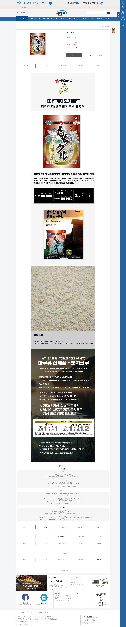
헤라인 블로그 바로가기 (20, 12)
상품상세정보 (26, 66)
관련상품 (45, 66)
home (88, 27)
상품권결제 (99, 18)
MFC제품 (68, 18)
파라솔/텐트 (54, 18)
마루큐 (99, 27)
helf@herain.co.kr (23, 621)
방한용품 (61, 18)
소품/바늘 (33, 18)
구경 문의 (57, 595)
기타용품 (92, 18)
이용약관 (23, 612)
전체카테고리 (22, 18)
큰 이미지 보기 (37, 58)
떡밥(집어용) (76, 18)
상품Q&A (99, 66)
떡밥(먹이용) (84, 18)
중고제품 (106, 18)
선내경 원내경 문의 (59, 597)
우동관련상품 (41, 18)
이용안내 (40, 612)
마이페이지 (108, 8)
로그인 (87, 8)
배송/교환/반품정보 (63, 66)
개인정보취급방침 (31, 612)
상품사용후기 (81, 66)
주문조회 (102, 8)
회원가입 (92, 8)
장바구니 (97, 8)
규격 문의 (57, 598)
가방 (48, 18)
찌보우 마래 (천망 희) (60, 600)
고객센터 (46, 612)
